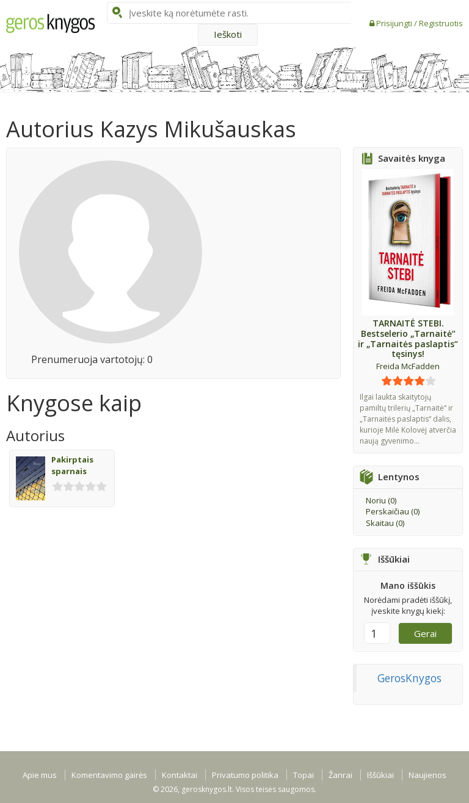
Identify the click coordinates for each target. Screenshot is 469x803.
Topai (303, 774)
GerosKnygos (409, 678)
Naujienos (427, 774)
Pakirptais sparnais (72, 465)
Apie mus (40, 774)
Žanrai (340, 774)
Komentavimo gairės (109, 774)
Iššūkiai (380, 774)
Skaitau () (385, 522)
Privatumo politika (245, 774)
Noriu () (381, 500)
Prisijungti (395, 23)
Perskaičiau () (393, 511)
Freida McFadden (408, 366)
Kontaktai (179, 774)
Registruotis (441, 23)
